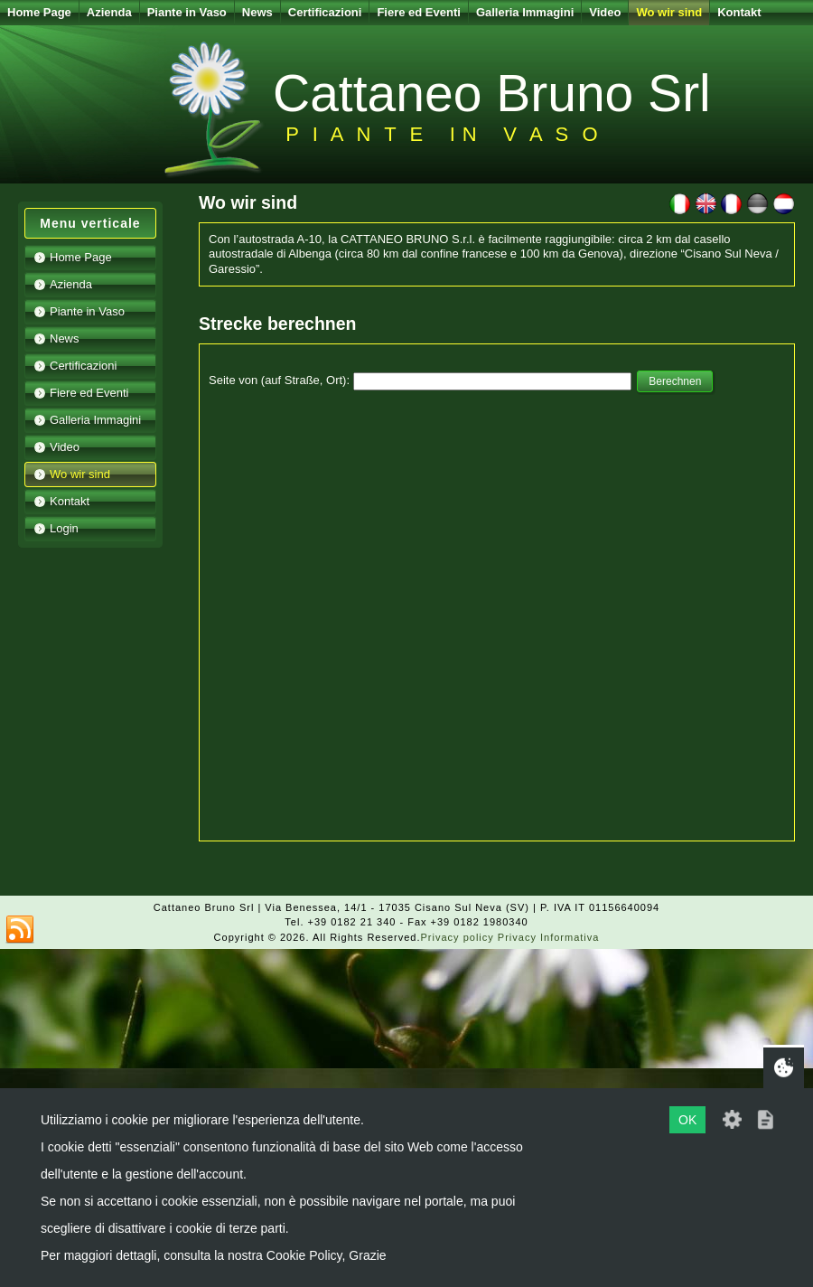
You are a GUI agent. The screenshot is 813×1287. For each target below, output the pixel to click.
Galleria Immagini (525, 12)
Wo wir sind (669, 12)
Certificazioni (325, 12)
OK (687, 1120)
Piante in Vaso (187, 12)
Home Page (39, 12)
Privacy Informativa (549, 937)
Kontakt (739, 12)
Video (605, 12)
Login (64, 528)
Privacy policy (457, 937)
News (257, 12)
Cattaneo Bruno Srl (492, 93)
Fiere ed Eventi (418, 12)
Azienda (109, 12)
